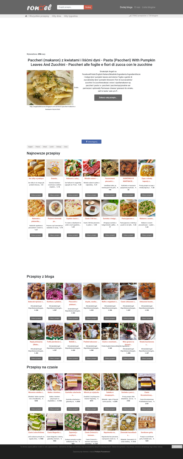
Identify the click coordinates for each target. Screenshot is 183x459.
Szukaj (88, 7)
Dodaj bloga (126, 7)
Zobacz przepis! (36, 195)
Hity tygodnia (71, 16)
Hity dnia (56, 16)
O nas (137, 7)
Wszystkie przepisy (39, 16)
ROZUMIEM (177, 446)
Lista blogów (148, 7)
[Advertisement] (91, 36)
